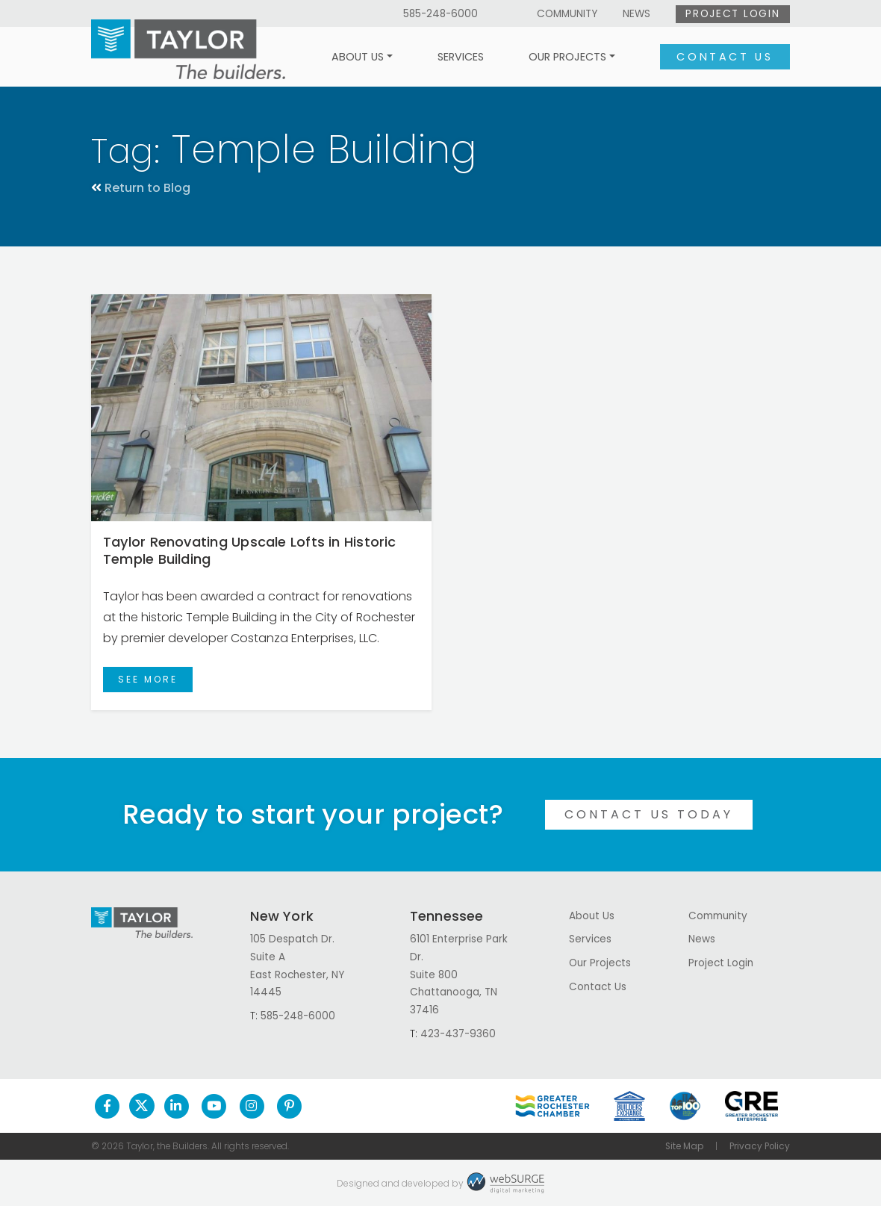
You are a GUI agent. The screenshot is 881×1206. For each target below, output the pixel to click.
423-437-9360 (458, 1034)
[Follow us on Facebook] (107, 1106)
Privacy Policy (759, 1146)
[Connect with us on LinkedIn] (177, 1106)
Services (461, 56)
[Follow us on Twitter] (142, 1106)
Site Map (684, 1146)
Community (567, 14)
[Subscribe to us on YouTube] (214, 1106)
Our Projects (567, 56)
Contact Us (724, 56)
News (636, 14)
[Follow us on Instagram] (252, 1106)
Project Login (732, 14)
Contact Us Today (648, 814)
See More (148, 679)
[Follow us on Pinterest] (289, 1106)
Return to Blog (140, 187)
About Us (357, 56)
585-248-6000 (440, 14)
